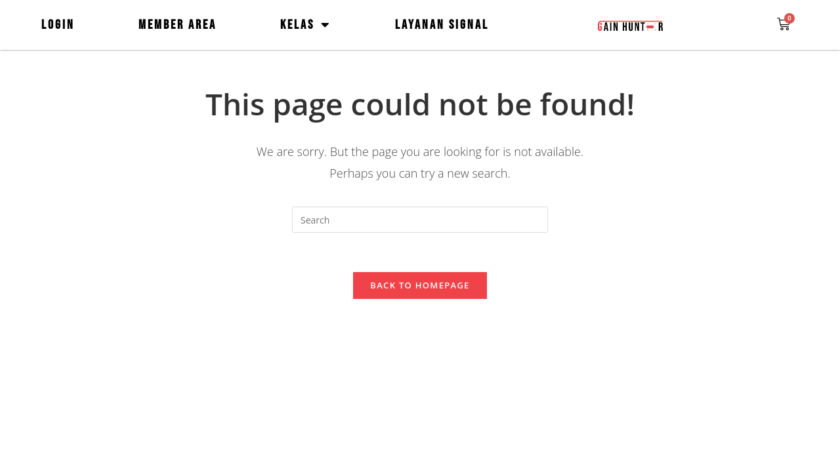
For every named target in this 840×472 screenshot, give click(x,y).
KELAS (305, 25)
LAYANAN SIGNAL (442, 25)
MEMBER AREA (177, 25)
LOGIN (58, 25)
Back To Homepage (419, 285)
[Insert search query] (420, 219)
